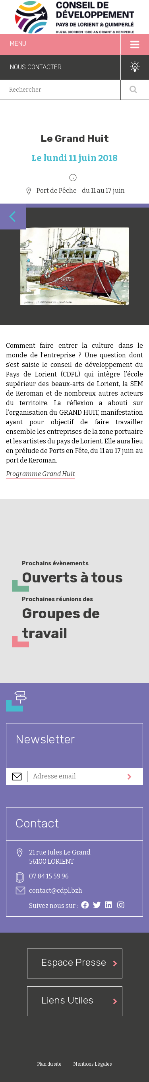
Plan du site (49, 1064)
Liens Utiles (67, 1000)
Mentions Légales (92, 1064)
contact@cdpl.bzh (55, 890)
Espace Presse (73, 962)
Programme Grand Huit (40, 474)
